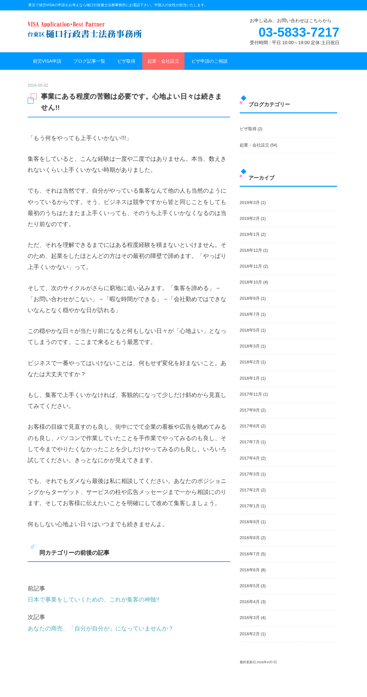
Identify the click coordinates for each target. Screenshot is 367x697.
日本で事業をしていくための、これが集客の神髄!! (93, 599)
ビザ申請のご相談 (209, 61)
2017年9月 (250, 410)
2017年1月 (250, 505)
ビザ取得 (126, 61)
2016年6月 (250, 569)
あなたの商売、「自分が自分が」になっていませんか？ (101, 628)
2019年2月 (250, 218)
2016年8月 (250, 537)
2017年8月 (250, 426)
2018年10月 (251, 282)
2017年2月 (250, 490)
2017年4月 (250, 458)
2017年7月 (250, 441)
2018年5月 (250, 330)
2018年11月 (251, 266)
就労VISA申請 (47, 61)
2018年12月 (251, 250)
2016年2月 (250, 633)
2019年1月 (250, 234)
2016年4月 (250, 601)
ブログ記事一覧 (89, 61)
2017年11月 (251, 394)
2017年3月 (250, 474)
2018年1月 (250, 378)
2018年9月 (250, 298)
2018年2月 (250, 362)
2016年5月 (250, 585)
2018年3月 (250, 346)
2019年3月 (250, 202)
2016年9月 (250, 521)
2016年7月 (250, 553)
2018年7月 (250, 314)
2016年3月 (250, 617)
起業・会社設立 (163, 61)
